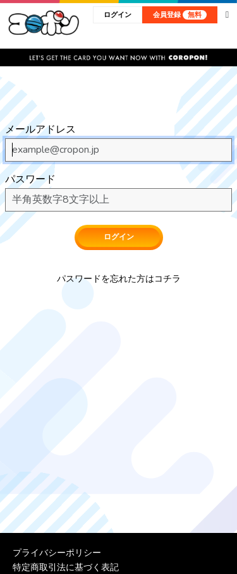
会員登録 (180, 15)
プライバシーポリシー (57, 552)
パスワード (30, 179)
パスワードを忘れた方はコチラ (119, 279)
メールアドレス (40, 129)
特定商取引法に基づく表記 (66, 567)
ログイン (117, 15)
